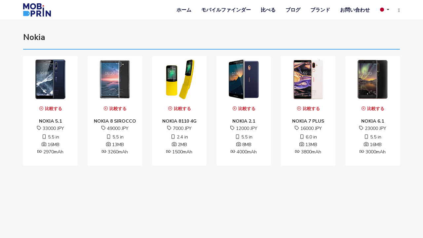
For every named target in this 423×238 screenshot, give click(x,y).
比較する (50, 109)
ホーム (183, 10)
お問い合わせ (355, 10)
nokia (34, 37)
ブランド (320, 10)
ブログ (293, 10)
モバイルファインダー (226, 10)
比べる (268, 10)
